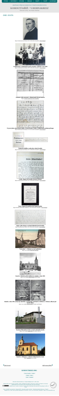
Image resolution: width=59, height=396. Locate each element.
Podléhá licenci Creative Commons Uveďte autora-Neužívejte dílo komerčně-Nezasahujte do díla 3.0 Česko (26, 386)
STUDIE (21, 1)
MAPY (37, 1)
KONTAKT (53, 1)
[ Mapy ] (31, 375)
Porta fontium (42, 40)
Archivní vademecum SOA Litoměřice (31, 98)
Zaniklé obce (30, 331)
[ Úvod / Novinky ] (27, 373)
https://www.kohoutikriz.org (49, 390)
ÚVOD (6, 1)
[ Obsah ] (28, 375)
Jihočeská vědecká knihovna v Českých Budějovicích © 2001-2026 (26, 381)
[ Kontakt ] (31, 377)
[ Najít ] (27, 377)
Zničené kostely (32, 277)
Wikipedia (29, 358)
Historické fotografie (34, 250)
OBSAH (29, 1)
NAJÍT (45, 1)
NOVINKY (14, 1)
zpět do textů (7, 365)
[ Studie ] (33, 373)
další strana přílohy (47, 365)
